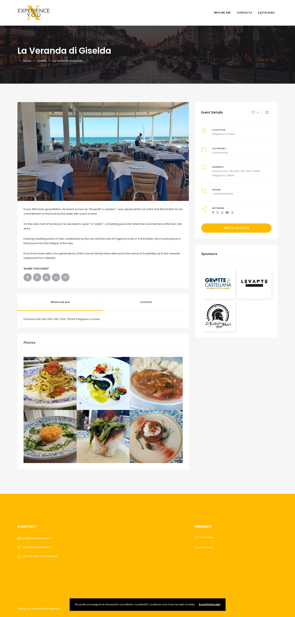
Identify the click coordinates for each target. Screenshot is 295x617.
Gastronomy (220, 152)
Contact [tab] (146, 302)
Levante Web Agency (45, 608)
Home (27, 61)
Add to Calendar (236, 228)
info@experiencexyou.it (36, 538)
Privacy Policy (204, 537)
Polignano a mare (223, 134)
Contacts (244, 12)
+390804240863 (222, 194)
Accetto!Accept (209, 604)
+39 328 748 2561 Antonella (39, 556)
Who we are (222, 12)
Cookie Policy (204, 547)
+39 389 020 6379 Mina (36, 547)
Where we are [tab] (60, 302)
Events (42, 61)
